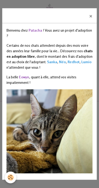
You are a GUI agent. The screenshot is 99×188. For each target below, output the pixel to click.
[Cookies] (10, 177)
